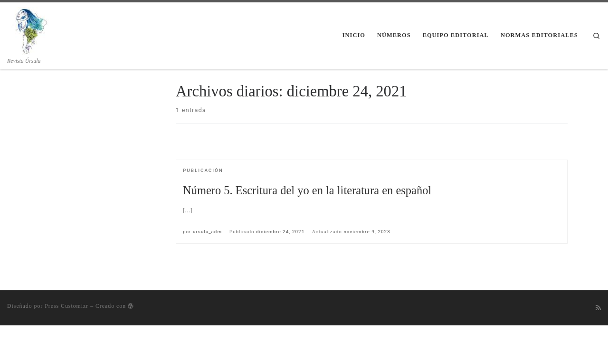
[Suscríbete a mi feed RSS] (598, 308)
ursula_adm (207, 231)
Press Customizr (66, 306)
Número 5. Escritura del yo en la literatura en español (307, 190)
